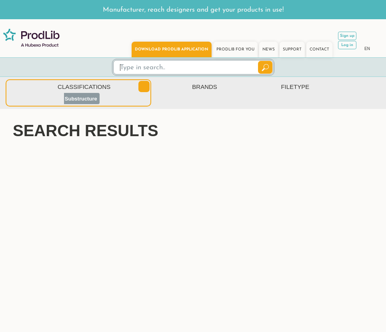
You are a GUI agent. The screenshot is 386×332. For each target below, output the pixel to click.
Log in (347, 45)
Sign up (347, 36)
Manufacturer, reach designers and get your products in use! (193, 9)
